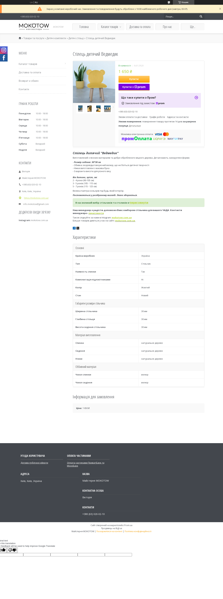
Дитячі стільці (76, 38)
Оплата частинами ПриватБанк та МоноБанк (85, 464)
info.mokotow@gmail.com (36, 204)
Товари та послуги (33, 38)
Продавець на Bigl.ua (111, 528)
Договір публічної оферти (34, 462)
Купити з (134, 86)
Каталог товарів (109, 26)
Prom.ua (128, 525)
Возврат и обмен (28, 80)
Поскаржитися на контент (109, 531)
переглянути (96, 213)
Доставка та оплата (139, 26)
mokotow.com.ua (125, 220)
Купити (134, 79)
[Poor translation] (12, 550)
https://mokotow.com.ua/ (36, 197)
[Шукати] (201, 16)
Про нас (167, 26)
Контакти (24, 89)
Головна (84, 26)
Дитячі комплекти (56, 38)
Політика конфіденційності (138, 531)
